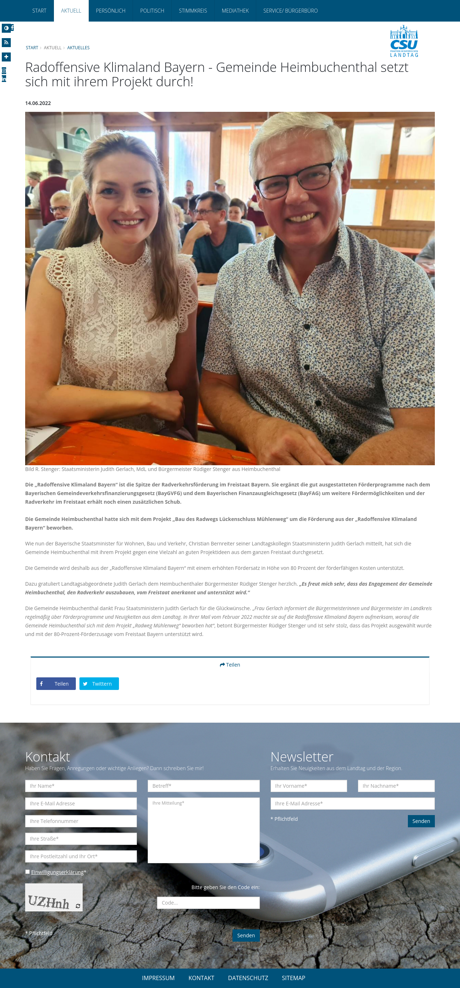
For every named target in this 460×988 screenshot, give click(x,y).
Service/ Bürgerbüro (290, 10)
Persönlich (110, 10)
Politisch (152, 10)
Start (39, 10)
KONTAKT (201, 978)
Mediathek (235, 10)
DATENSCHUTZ (248, 978)
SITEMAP (293, 978)
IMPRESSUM (158, 978)
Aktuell (71, 10)
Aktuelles (79, 47)
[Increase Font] (6, 56)
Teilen (230, 664)
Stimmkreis (193, 10)
